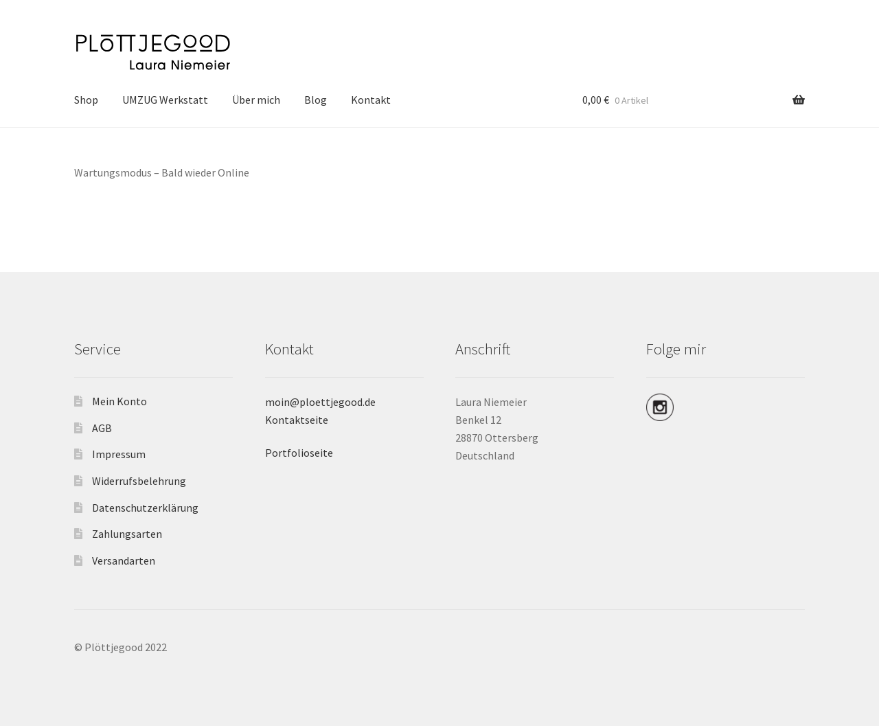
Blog (315, 99)
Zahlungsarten (127, 534)
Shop (86, 99)
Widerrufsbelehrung (139, 481)
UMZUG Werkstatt (165, 99)
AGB (102, 428)
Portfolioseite (299, 453)
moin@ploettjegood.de (320, 402)
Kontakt (371, 99)
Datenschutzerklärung (145, 507)
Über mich (256, 99)
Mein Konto (119, 401)
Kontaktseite (296, 420)
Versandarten (123, 560)
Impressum (119, 454)
